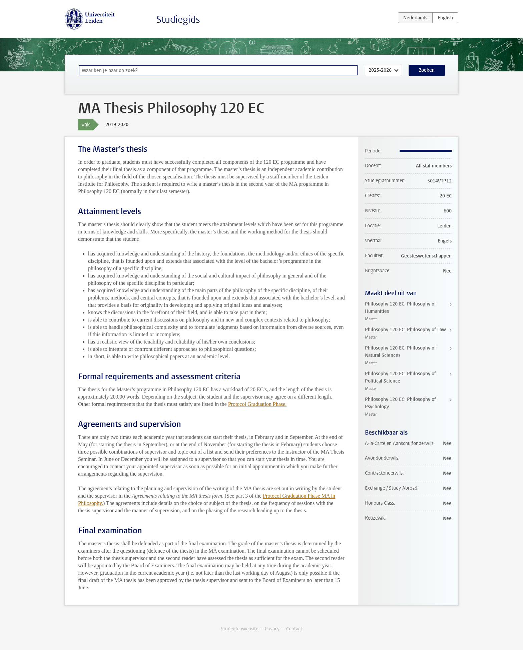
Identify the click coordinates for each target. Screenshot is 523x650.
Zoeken (427, 70)
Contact (294, 629)
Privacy (272, 629)
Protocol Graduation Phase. (257, 404)
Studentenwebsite (239, 629)
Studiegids (178, 19)
